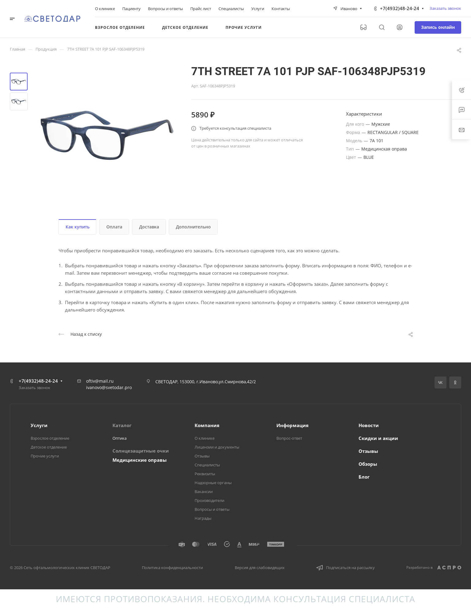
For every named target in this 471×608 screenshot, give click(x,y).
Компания (207, 425)
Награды (203, 518)
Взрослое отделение (50, 438)
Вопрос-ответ (289, 438)
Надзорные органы (213, 482)
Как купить (77, 227)
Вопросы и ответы (212, 509)
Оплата (114, 227)
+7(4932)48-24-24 (399, 8)
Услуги (39, 425)
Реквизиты (205, 473)
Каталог (121, 425)
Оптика (119, 438)
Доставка (149, 227)
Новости (369, 425)
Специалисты (207, 465)
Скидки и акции (378, 438)
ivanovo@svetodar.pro (109, 387)
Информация (292, 425)
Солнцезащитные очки (140, 451)
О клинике (205, 438)
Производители (209, 500)
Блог (364, 477)
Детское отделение (49, 447)
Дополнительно (193, 227)
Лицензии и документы (217, 447)
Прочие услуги (45, 456)
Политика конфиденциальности (172, 567)
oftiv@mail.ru (100, 381)
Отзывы (202, 456)
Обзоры (368, 464)
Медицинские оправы (139, 460)
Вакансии (204, 491)
